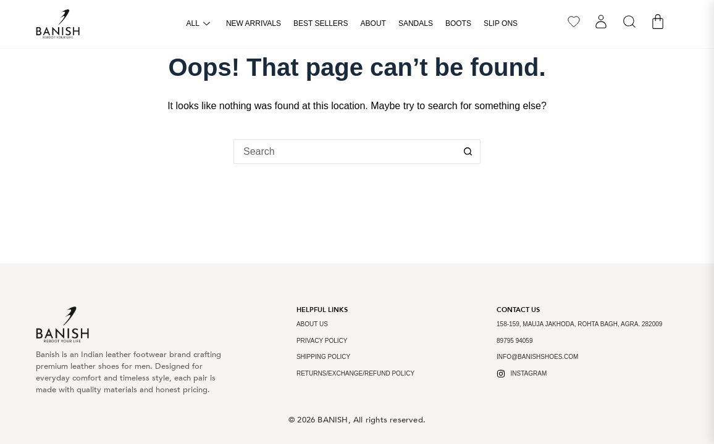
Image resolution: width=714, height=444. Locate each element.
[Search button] (468, 151)
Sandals (415, 23)
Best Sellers (320, 23)
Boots (458, 23)
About (373, 23)
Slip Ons (501, 23)
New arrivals (253, 23)
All (198, 24)
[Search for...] (344, 151)
